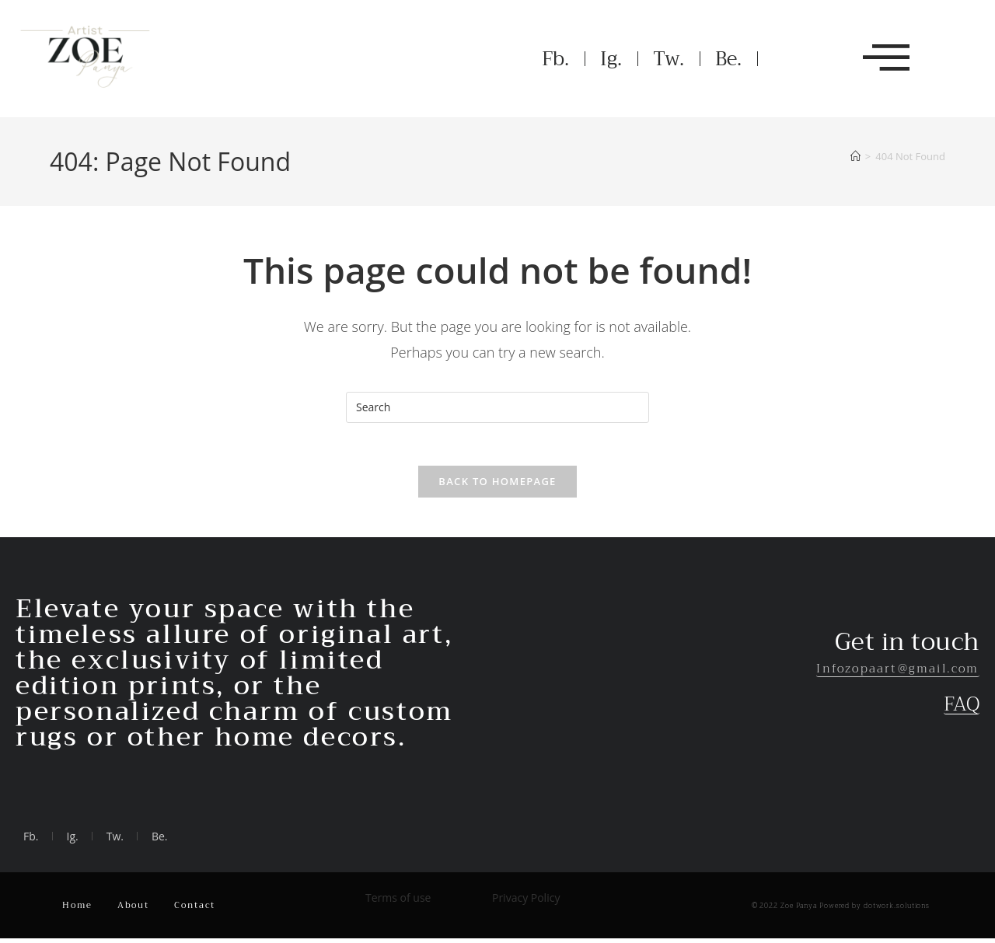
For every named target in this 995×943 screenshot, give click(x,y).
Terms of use (398, 902)
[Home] (855, 156)
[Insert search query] (497, 407)
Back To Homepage (497, 486)
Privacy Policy (526, 902)
